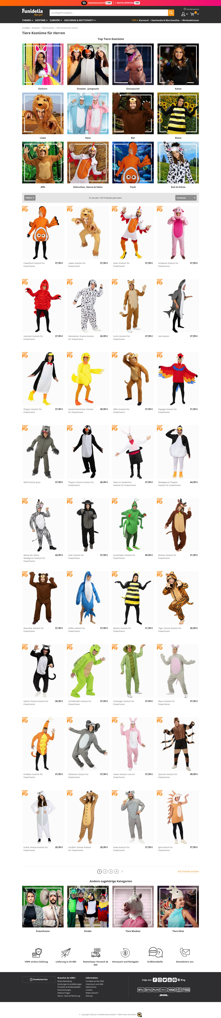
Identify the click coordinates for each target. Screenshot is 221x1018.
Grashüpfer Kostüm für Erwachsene (124, 556)
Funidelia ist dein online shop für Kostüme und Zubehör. (32, 12)
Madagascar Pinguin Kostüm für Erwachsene (169, 484)
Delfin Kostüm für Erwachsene (76, 629)
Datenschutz (91, 987)
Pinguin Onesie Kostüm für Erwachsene (81, 484)
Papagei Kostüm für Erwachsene (167, 411)
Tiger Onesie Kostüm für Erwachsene (169, 629)
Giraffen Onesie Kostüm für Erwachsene (79, 849)
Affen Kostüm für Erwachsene (121, 411)
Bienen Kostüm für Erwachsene (122, 629)
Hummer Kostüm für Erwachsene (33, 337)
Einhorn (42, 88)
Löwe (43, 137)
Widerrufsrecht (92, 993)
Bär (133, 137)
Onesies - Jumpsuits (88, 88)
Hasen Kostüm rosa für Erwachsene (124, 776)
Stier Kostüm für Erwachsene (76, 556)
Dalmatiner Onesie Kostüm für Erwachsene (81, 337)
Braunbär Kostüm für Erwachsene (34, 629)
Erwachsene (43, 931)
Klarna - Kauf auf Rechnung (69, 996)
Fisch (133, 187)
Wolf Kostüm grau (32, 482)
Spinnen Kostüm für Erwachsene (167, 776)
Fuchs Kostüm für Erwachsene (121, 337)
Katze (178, 88)
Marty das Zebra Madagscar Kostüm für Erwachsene (34, 558)
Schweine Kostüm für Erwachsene (168, 264)
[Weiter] (122, 871)
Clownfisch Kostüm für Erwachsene (34, 264)
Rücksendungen (64, 990)
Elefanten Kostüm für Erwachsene (78, 776)
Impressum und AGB (94, 984)
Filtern (29, 197)
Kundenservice (38, 979)
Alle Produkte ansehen (188, 871)
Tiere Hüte (178, 931)
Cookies (89, 990)
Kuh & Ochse (178, 187)
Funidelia (26, 28)
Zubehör (55, 20)
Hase (88, 137)
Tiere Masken (133, 931)
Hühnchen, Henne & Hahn (88, 187)
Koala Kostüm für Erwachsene (121, 849)
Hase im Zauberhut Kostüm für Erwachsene (124, 484)
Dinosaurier (133, 88)
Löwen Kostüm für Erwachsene (77, 264)
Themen (26, 20)
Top (134, 20)
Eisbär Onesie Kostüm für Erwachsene (36, 849)
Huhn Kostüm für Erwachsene (121, 264)
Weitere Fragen (64, 993)
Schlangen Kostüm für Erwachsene (123, 703)
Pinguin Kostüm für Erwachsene (33, 411)
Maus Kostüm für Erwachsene (166, 703)
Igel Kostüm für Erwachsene (165, 849)
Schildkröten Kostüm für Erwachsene (79, 703)
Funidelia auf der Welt (95, 981)
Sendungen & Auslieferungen (70, 984)
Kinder (88, 931)
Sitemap (89, 996)
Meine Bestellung (65, 981)
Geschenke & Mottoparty (78, 20)
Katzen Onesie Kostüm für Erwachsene (36, 703)
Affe (43, 187)
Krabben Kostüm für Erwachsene (33, 776)
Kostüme (40, 20)
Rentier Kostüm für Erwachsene (167, 556)
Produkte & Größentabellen (69, 987)
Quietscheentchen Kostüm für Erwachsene (80, 411)
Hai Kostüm (163, 336)
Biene (178, 137)
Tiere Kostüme (48, 28)
